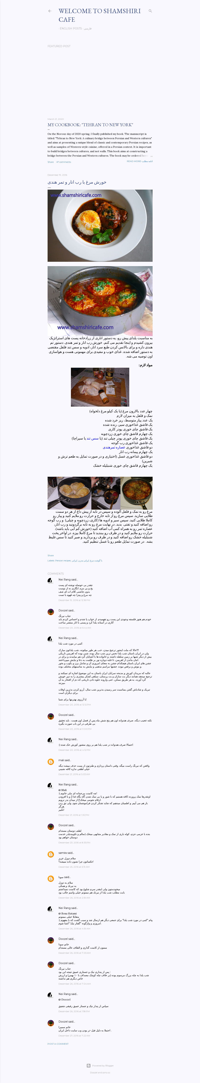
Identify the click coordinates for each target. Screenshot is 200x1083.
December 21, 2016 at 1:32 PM (74, 815)
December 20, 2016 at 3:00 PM (75, 729)
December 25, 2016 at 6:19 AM (74, 866)
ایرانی (74, 560)
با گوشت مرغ (96, 560)
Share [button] (51, 162)
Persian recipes (63, 560)
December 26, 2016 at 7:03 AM (75, 952)
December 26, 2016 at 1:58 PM (74, 1011)
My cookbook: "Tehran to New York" (90, 124)
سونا (61, 877)
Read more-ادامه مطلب (140, 161)
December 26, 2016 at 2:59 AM (74, 897)
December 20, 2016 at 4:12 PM (74, 750)
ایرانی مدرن (83, 560)
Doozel (63, 610)
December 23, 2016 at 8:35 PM (74, 842)
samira (63, 852)
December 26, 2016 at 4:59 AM (74, 928)
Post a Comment (58, 1043)
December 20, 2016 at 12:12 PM (75, 704)
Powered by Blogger (100, 1065)
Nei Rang (65, 579)
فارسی (86, 28)
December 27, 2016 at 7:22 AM (74, 1035)
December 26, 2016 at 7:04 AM (75, 983)
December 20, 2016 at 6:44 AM (75, 627)
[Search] (150, 10)
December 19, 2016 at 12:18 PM (74, 600)
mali (61, 760)
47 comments (63, 162)
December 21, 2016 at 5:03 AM (74, 774)
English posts (70, 28)
